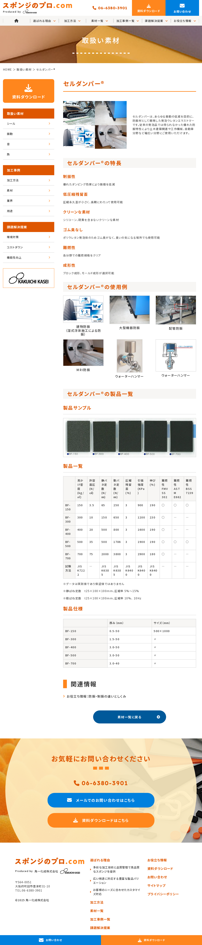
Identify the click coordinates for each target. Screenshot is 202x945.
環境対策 (28, 237)
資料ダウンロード (28, 91)
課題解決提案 (156, 21)
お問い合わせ (157, 877)
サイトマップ (156, 885)
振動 (28, 134)
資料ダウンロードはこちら (101, 820)
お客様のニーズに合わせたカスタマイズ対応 (116, 892)
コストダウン (28, 247)
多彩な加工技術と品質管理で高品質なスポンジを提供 (116, 869)
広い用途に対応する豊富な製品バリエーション (116, 881)
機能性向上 (28, 257)
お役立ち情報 (185, 21)
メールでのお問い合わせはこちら (101, 800)
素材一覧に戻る (139, 717)
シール (28, 123)
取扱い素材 (15, 113)
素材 (28, 190)
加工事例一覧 (127, 21)
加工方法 (72, 21)
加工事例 (13, 170)
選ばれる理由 (100, 860)
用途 (28, 211)
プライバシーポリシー (163, 894)
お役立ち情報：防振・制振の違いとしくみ (96, 696)
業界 (28, 201)
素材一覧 (99, 21)
